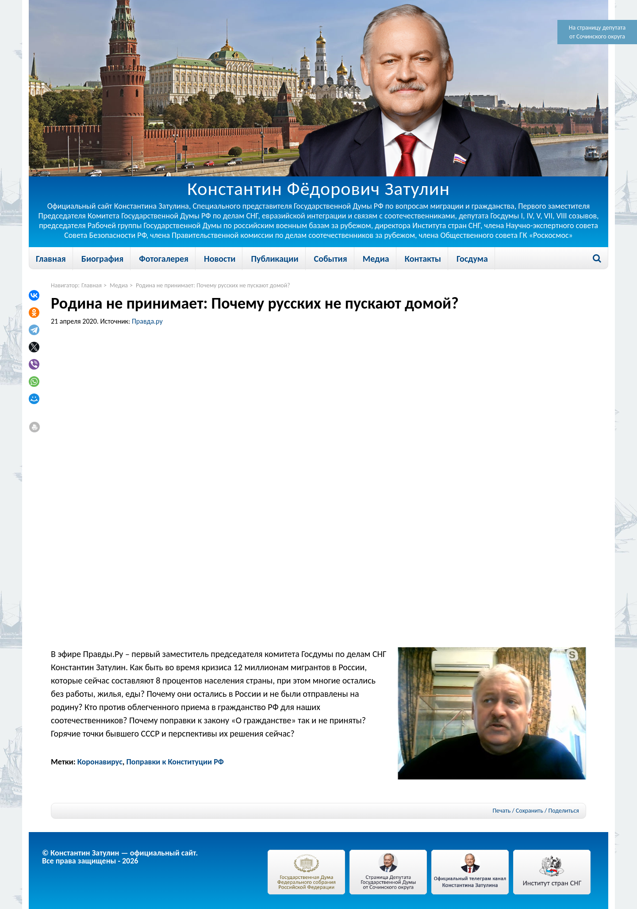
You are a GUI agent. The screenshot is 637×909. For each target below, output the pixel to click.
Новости (219, 258)
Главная (51, 258)
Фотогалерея (163, 258)
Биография (102, 258)
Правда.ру (147, 321)
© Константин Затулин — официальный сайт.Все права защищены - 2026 (120, 857)
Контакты (423, 258)
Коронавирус (100, 762)
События (330, 258)
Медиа (376, 258)
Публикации (274, 258)
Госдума (472, 258)
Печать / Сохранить (517, 810)
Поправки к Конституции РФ (174, 762)
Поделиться (564, 811)
